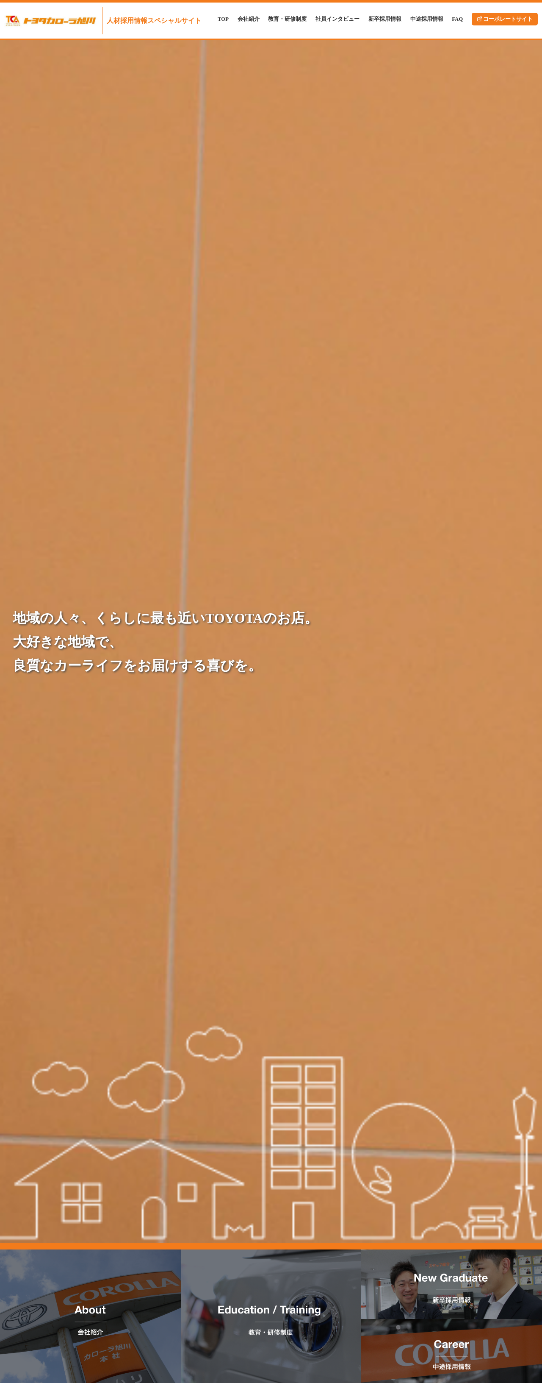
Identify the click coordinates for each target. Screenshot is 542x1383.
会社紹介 (249, 19)
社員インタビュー (337, 19)
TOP (223, 19)
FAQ (457, 19)
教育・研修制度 (287, 19)
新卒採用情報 (384, 19)
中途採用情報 (426, 19)
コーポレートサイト (505, 19)
